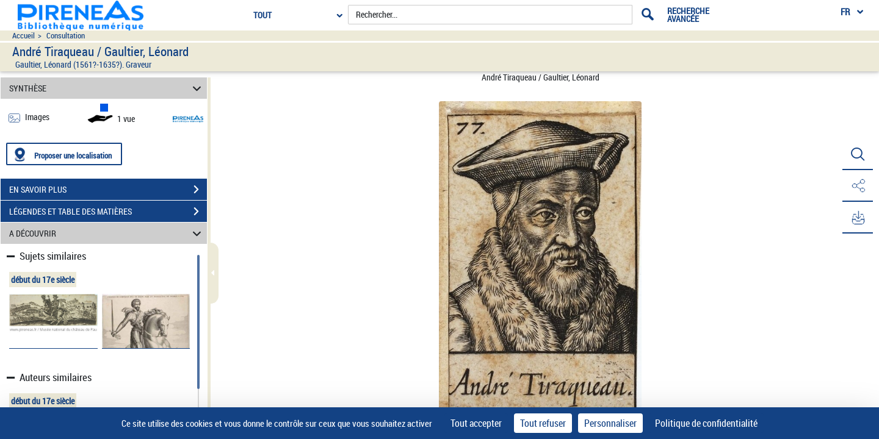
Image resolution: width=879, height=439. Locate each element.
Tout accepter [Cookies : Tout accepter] (476, 423)
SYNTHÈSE (107, 88)
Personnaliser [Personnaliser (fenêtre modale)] (610, 423)
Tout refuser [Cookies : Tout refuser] (543, 423)
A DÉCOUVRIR (107, 233)
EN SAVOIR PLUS (108, 189)
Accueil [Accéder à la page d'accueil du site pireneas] (23, 35)
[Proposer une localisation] (64, 154)
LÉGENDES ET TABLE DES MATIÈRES (108, 211)
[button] (857, 154)
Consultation (65, 35)
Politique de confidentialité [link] (706, 423)
